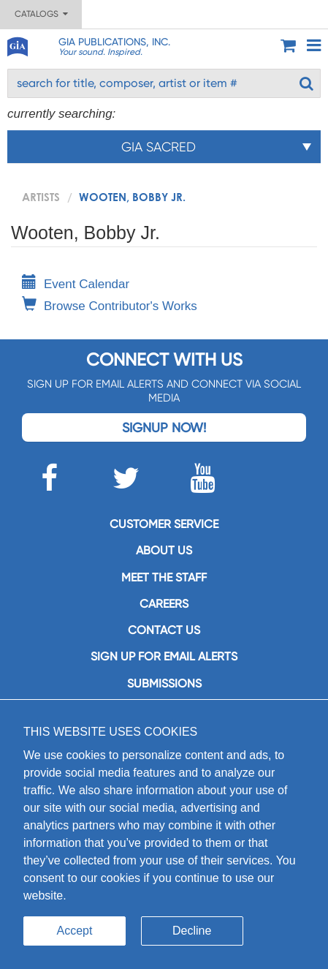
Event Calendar (75, 284)
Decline (191, 930)
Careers (164, 604)
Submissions (164, 683)
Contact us (164, 630)
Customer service (164, 524)
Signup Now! (164, 427)
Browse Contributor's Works (109, 306)
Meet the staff (164, 577)
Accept (75, 930)
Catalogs (41, 14)
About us (164, 550)
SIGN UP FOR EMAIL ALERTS (164, 656)
